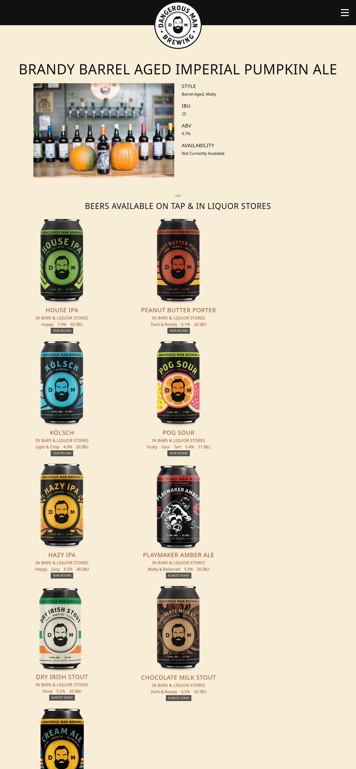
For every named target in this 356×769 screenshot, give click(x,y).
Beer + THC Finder (77, 637)
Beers (63, 627)
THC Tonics (121, 627)
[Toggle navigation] (345, 12)
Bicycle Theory (211, 760)
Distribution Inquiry (72, 660)
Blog (62, 647)
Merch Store (295, 629)
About (116, 647)
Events (116, 637)
